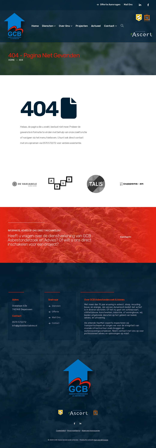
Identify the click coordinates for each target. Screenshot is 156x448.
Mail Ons (128, 4)
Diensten (47, 25)
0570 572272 (19, 322)
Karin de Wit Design (101, 440)
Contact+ (121, 237)
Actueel (96, 25)
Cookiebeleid (60, 431)
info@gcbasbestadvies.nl (24, 325)
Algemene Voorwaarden (91, 431)
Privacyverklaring (73, 431)
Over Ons (64, 25)
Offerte (53, 311)
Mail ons (54, 317)
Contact (109, 25)
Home (35, 25)
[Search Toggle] (122, 26)
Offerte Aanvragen (108, 4)
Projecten (82, 25)
